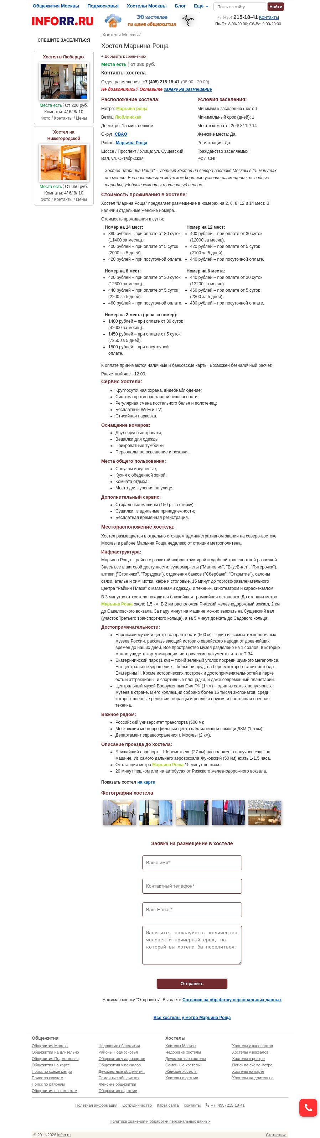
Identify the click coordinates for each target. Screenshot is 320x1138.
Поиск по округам (47, 1078)
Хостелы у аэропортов (252, 1046)
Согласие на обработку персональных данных (232, 999)
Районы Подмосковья (118, 1052)
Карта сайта (168, 1105)
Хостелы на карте (248, 1071)
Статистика (276, 1135)
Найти (275, 6)
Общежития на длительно (55, 1052)
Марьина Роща (131, 142)
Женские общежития (117, 1084)
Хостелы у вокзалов (250, 1052)
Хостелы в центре (248, 1058)
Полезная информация (96, 1105)
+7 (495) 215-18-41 (161, 81)
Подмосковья (103, 6)
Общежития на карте (51, 1065)
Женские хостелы (181, 1071)
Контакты (269, 17)
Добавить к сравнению (125, 56)
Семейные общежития (119, 1078)
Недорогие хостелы (183, 1052)
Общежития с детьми (118, 1090)
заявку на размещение (188, 89)
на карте (146, 782)
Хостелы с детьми (181, 1078)
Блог (180, 6)
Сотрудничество (137, 1105)
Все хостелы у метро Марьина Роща (192, 1017)
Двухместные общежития (122, 1071)
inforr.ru (64, 1135)
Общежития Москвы (56, 6)
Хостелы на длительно (253, 1078)
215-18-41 (237, 17)
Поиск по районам (48, 1084)
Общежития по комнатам (54, 1090)
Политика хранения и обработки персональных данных (160, 1121)
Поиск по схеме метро (52, 1071)
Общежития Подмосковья (55, 1058)
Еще (201, 6)
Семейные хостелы (183, 1065)
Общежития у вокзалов (120, 1065)
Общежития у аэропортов (122, 1058)
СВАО (121, 134)
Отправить (192, 983)
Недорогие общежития (119, 1046)
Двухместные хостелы (185, 1058)
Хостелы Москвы (147, 6)
